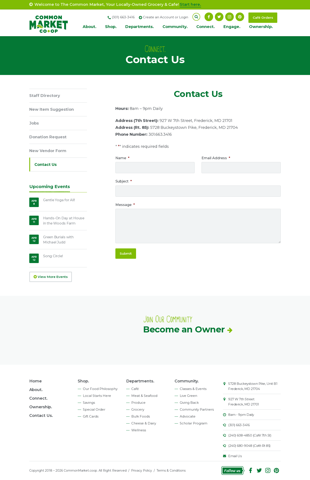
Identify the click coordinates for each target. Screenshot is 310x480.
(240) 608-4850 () (249, 435)
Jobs (34, 123)
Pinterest (240, 16)
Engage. (231, 26)
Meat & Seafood (144, 396)
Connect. (205, 26)
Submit (126, 253)
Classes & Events (193, 389)
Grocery (137, 409)
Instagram (229, 16)
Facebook (209, 16)
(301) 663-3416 (239, 425)
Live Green (188, 396)
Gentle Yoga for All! (59, 200)
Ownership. (261, 26)
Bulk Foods (140, 416)
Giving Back (189, 403)
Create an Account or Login (165, 17)
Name (122, 158)
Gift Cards (90, 416)
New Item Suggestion (51, 109)
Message (125, 205)
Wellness (138, 430)
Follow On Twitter (219, 16)
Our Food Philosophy (100, 389)
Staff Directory (44, 95)
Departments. (139, 26)
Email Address (216, 158)
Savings (89, 403)
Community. (175, 26)
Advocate (187, 416)
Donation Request (48, 137)
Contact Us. (41, 415)
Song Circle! (53, 256)
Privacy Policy (141, 470)
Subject (123, 181)
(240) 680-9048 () (249, 446)
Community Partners (197, 409)
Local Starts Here (97, 396)
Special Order (94, 409)
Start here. (190, 4)
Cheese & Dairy (143, 423)
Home (35, 381)
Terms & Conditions (171, 470)
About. (89, 26)
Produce (138, 403)
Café (135, 389)
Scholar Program (193, 423)
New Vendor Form (47, 150)
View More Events (51, 277)
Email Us (235, 456)
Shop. (111, 26)
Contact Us (45, 164)
